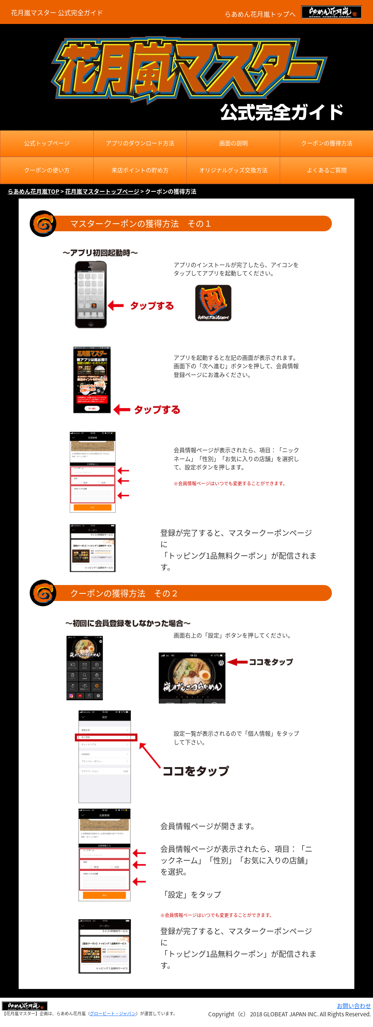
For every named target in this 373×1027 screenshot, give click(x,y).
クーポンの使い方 (47, 170)
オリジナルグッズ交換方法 (233, 170)
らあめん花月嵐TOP (33, 191)
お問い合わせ (354, 1006)
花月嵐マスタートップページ (102, 191)
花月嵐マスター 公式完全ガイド (57, 12)
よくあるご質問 (327, 170)
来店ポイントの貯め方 (140, 170)
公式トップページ (47, 143)
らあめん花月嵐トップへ (260, 14)
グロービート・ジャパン (113, 1013)
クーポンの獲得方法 (326, 143)
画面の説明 (233, 143)
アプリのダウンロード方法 (140, 143)
